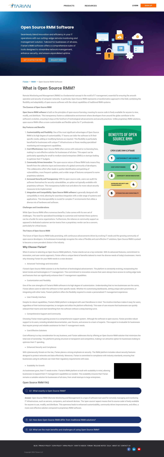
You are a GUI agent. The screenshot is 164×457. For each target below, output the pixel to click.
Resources (91, 6)
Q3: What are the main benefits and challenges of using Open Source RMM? (64, 429)
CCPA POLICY (57, 446)
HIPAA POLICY (68, 446)
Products (69, 6)
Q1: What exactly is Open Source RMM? (47, 391)
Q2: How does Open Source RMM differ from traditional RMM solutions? (62, 420)
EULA (109, 446)
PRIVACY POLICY (45, 446)
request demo (57, 60)
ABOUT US (116, 446)
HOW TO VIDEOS (80, 446)
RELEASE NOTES (100, 446)
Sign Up (148, 5)
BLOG (36, 446)
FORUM (90, 446)
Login (135, 5)
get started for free (33, 60)
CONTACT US (125, 446)
